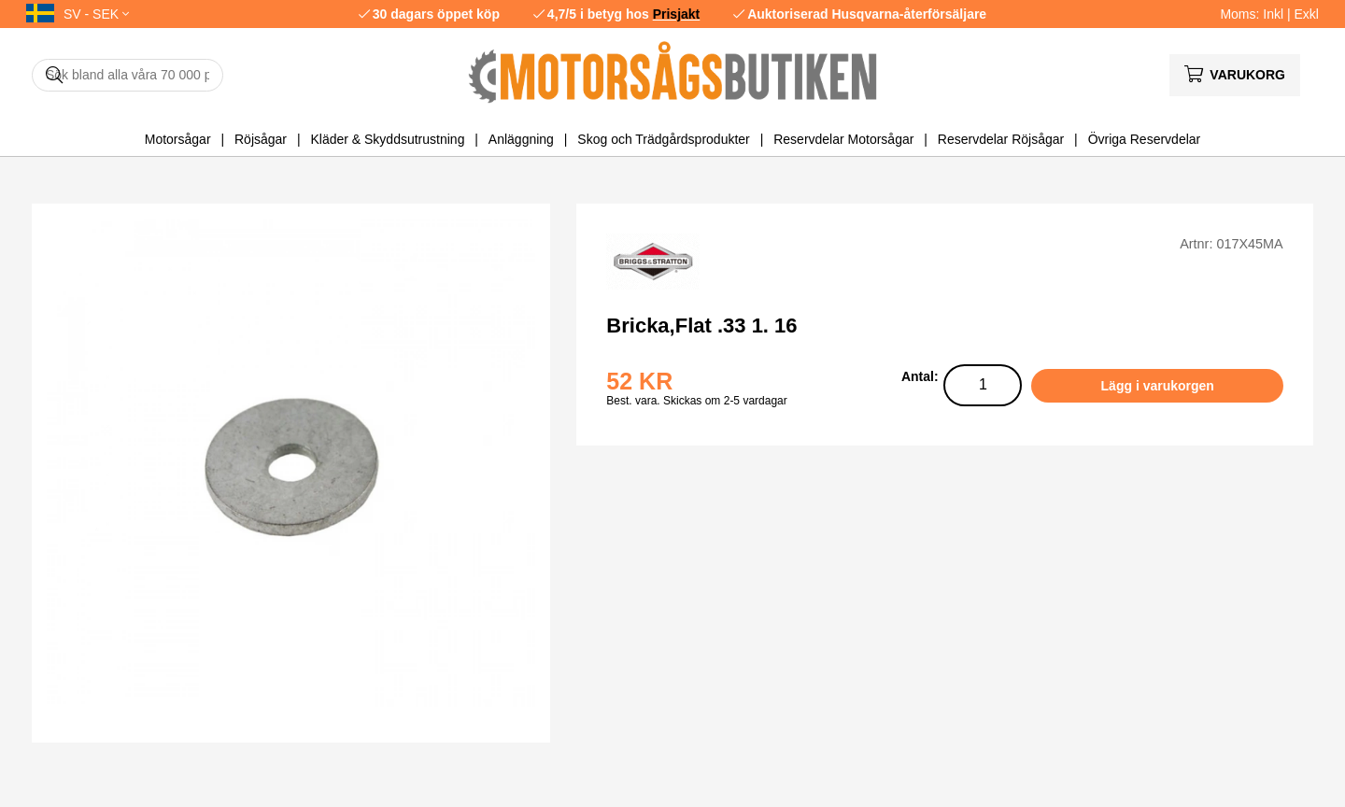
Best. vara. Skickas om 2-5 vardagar (696, 400)
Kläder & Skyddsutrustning (387, 139)
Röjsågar (260, 139)
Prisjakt (677, 14)
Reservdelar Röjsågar (1001, 139)
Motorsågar (178, 139)
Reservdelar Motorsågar (843, 139)
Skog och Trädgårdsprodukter (663, 139)
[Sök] (127, 75)
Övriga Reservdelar (1144, 139)
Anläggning (521, 139)
